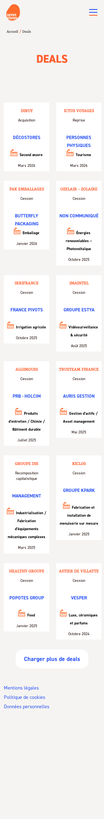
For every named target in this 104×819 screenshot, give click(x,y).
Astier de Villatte (79, 571)
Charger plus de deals (52, 659)
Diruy (27, 111)
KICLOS (79, 464)
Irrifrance (27, 283)
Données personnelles (26, 706)
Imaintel (79, 283)
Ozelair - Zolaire (78, 189)
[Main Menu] (93, 12)
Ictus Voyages (79, 111)
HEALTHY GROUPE (26, 571)
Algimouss (26, 369)
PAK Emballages (26, 189)
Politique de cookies (24, 697)
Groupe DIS (26, 464)
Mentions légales (21, 688)
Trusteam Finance (79, 369)
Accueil (12, 32)
